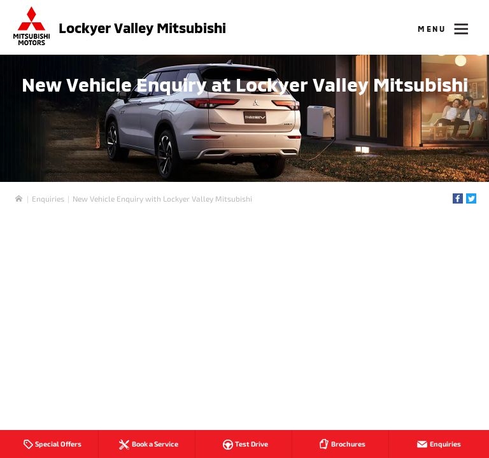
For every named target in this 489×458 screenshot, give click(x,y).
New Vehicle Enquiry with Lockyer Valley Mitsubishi (162, 198)
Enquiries (48, 198)
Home (19, 199)
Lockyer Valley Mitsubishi (142, 27)
